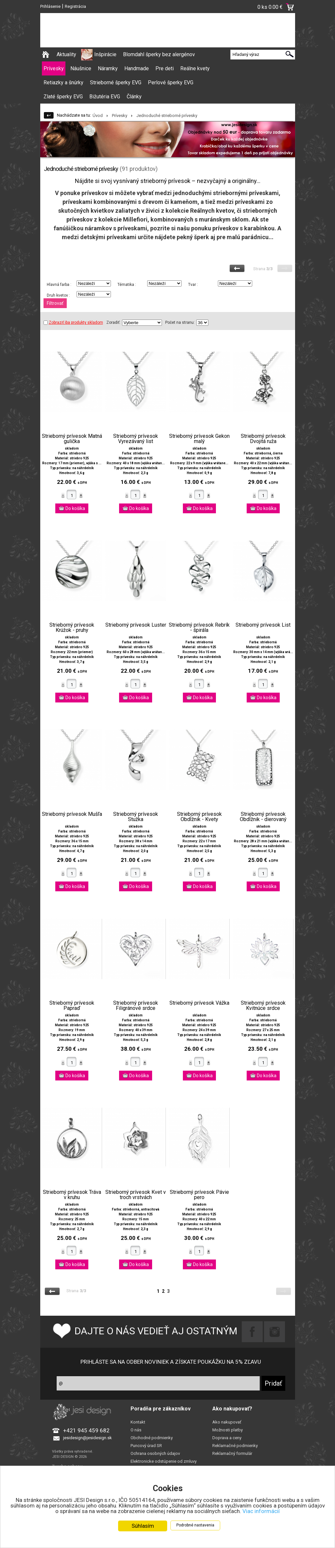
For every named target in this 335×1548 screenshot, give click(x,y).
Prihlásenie (50, 6)
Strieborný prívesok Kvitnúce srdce (263, 1005)
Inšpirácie (105, 54)
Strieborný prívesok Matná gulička (72, 439)
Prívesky (54, 68)
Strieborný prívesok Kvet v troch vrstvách (135, 1195)
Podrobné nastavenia (195, 1525)
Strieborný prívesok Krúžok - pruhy (71, 627)
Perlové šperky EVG (170, 82)
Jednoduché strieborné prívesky (166, 115)
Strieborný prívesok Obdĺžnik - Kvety (199, 817)
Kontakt (138, 1422)
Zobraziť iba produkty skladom (73, 322)
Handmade (136, 68)
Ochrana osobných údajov (155, 1453)
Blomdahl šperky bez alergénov (159, 54)
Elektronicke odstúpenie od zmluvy (164, 1461)
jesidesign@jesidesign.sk (87, 1437)
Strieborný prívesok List (263, 625)
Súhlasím (143, 1526)
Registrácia (75, 6)
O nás (136, 1429)
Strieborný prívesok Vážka (199, 1003)
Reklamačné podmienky (235, 1445)
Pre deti (164, 68)
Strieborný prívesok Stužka (135, 817)
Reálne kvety (195, 68)
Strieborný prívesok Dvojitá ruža (263, 439)
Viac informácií (261, 1511)
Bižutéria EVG (104, 96)
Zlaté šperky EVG (63, 96)
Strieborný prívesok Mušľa (72, 814)
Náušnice (80, 68)
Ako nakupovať (226, 1422)
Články (134, 96)
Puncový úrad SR (146, 1445)
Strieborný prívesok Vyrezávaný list (135, 439)
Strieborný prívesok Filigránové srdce (135, 1005)
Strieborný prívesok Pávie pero (199, 1195)
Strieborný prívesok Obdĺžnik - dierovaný (263, 817)
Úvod (98, 115)
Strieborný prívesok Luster (135, 625)
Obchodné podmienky (152, 1437)
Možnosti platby (227, 1429)
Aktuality (66, 54)
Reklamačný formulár (232, 1453)
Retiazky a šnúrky (63, 82)
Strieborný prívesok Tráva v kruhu (72, 1195)
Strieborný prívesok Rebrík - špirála (199, 627)
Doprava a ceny (226, 1437)
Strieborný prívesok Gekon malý (199, 439)
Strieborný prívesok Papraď (71, 1005)
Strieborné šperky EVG (115, 82)
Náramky (108, 68)
